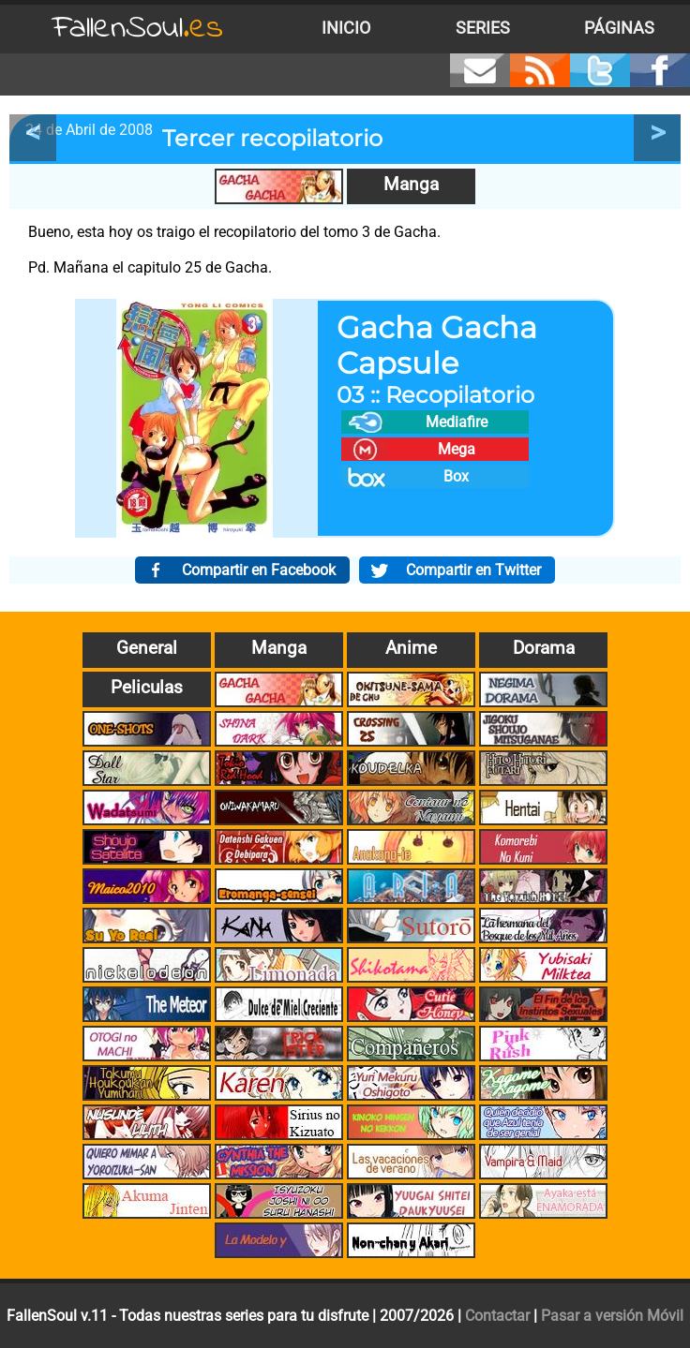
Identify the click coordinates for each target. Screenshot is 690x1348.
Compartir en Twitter (473, 570)
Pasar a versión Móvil (612, 1316)
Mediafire (457, 422)
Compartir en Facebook (259, 570)
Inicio (346, 28)
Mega (456, 449)
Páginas (619, 28)
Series (483, 28)
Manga (411, 184)
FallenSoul (137, 28)
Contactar (497, 1316)
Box (456, 476)
